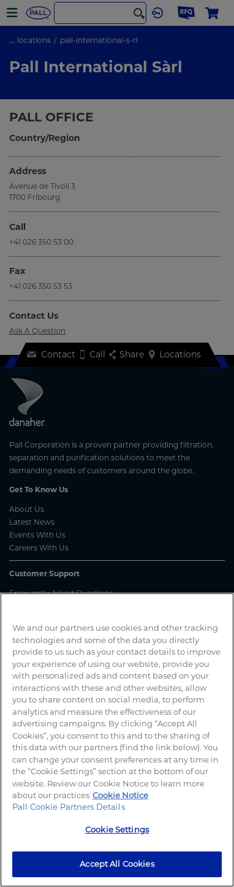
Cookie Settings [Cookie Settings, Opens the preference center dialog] (117, 829)
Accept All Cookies (117, 864)
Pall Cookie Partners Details (68, 807)
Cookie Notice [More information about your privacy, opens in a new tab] (120, 795)
